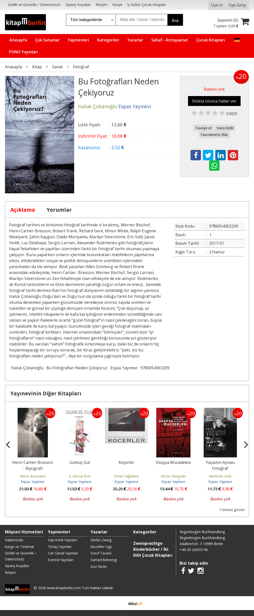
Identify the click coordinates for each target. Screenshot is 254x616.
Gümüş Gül (79, 462)
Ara (175, 20)
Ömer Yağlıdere (126, 476)
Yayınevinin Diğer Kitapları (45, 393)
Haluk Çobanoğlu (27, 368)
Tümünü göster (232, 509)
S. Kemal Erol (79, 476)
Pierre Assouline (33, 476)
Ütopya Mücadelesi (173, 462)
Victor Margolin (173, 476)
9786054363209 (154, 368)
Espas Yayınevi (123, 368)
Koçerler (126, 462)
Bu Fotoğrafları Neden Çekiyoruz (76, 368)
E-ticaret (119, 603)
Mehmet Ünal (220, 476)
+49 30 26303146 (194, 549)
